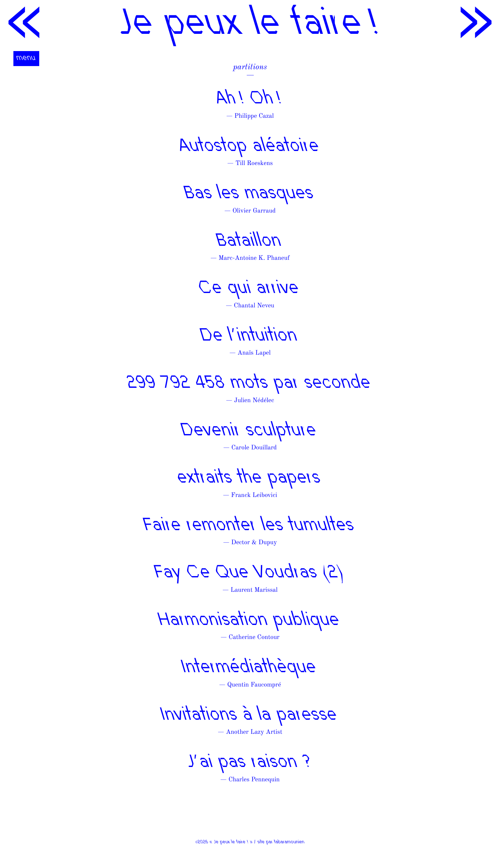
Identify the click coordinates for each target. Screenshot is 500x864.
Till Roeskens (254, 163)
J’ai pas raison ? (250, 763)
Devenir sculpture (250, 431)
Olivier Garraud (254, 211)
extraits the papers (250, 478)
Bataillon (250, 242)
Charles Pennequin (254, 780)
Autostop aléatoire (250, 147)
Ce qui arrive (250, 289)
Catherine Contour (254, 637)
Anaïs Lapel (254, 353)
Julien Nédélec (254, 400)
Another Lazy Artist (254, 732)
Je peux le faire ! (250, 25)
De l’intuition (250, 336)
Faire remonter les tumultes (250, 526)
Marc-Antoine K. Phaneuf (254, 258)
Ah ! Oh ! (250, 99)
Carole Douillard (254, 448)
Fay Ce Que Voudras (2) (250, 573)
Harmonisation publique (249, 621)
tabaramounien (290, 842)
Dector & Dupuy (254, 542)
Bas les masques (250, 194)
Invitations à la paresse (250, 716)
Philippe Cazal (254, 116)
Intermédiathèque (250, 668)
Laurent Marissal (254, 590)
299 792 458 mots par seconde (249, 384)
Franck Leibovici (254, 495)
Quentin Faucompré (254, 685)
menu (26, 58)
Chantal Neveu (254, 306)
